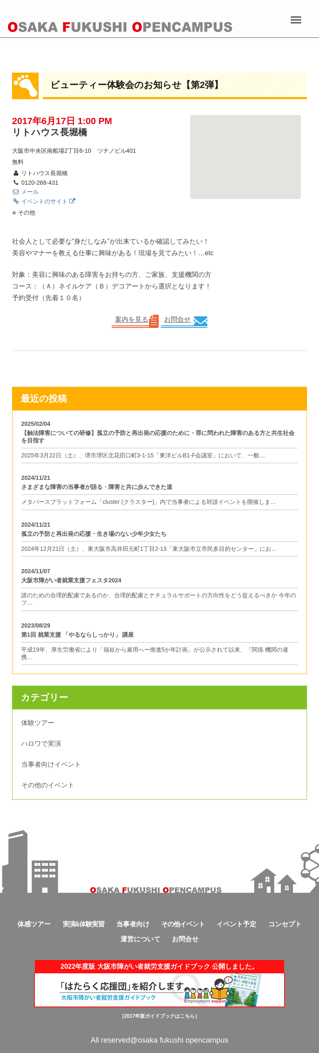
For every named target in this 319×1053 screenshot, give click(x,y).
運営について (140, 939)
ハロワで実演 (41, 743)
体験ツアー (37, 722)
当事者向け (133, 924)
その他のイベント (47, 785)
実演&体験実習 (84, 924)
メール (25, 191)
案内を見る (131, 319)
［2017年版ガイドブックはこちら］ (159, 1016)
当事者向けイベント (51, 764)
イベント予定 (236, 924)
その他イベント (183, 924)
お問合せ (177, 319)
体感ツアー (34, 924)
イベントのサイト (43, 201)
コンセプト (285, 924)
